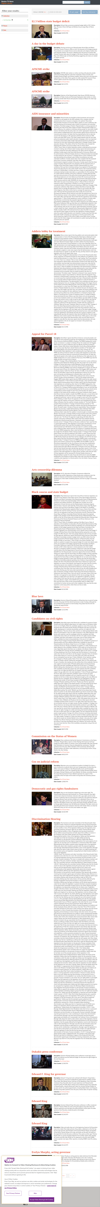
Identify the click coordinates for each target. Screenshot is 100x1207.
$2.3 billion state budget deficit (51, 21)
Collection (6, 16)
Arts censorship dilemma (47, 469)
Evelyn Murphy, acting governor (51, 1152)
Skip (35, 1193)
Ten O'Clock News (65, 31)
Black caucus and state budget (50, 492)
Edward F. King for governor (49, 1074)
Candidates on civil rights (47, 618)
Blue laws (37, 596)
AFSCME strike (41, 69)
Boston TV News (7, 2)
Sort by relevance (89, 12)
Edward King (39, 1101)
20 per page (73, 12)
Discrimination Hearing (46, 819)
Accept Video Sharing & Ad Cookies (41, 1199)
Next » (45, 12)
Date (4, 30)
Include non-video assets (56, 12)
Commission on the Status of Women (54, 736)
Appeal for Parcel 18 (44, 334)
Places (5, 26)
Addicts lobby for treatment (48, 231)
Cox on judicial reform (45, 761)
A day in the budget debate (48, 43)
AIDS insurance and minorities (50, 113)
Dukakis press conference (47, 1051)
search (87, 2)
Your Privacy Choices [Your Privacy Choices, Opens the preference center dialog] (13, 1193)
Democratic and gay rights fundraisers (55, 788)
